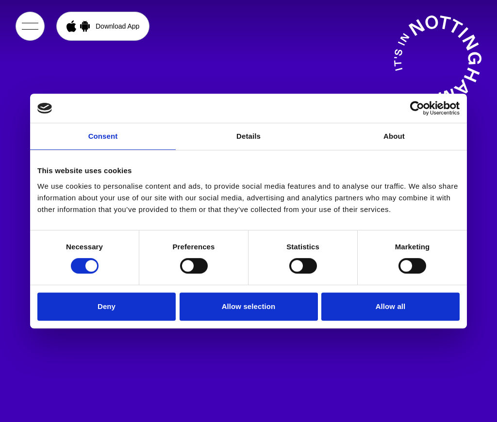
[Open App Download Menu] (102, 26)
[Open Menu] (30, 26)
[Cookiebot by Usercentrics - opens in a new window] (417, 108)
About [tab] (394, 136)
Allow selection (249, 306)
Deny (107, 306)
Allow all (391, 306)
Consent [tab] (103, 136)
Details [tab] (248, 136)
